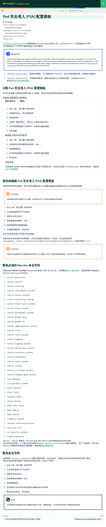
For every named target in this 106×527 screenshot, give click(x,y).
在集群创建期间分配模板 (13, 28)
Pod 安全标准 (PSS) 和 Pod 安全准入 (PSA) (23, 519)
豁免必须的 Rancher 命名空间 (13, 36)
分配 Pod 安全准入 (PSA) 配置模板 (15, 25)
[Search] (87, 10)
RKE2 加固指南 (12, 169)
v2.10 (62, 11)
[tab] (10, 101)
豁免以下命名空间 (71, 270)
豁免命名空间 (8, 39)
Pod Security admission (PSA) (15, 43)
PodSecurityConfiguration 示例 (87, 519)
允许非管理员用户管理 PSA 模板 (16, 33)
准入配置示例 (47, 445)
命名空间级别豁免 (21, 80)
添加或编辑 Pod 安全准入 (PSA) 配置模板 (17, 31)
